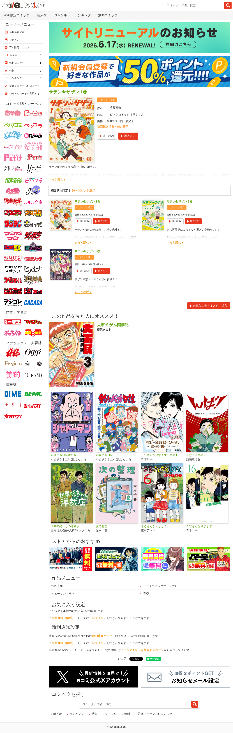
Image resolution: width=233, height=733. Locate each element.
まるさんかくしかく (154, 526)
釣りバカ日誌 (104, 455)
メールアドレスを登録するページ (142, 650)
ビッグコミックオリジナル (127, 114)
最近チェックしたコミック (155, 714)
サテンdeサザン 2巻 (179, 201)
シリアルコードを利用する (24, 93)
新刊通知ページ (102, 636)
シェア (122, 658)
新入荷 (42, 15)
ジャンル (60, 15)
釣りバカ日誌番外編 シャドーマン (72, 455)
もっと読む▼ (57, 179)
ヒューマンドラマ (62, 593)
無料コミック (107, 15)
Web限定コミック (16, 15)
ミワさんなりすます (199, 526)
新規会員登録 (16, 32)
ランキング (83, 15)
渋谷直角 (115, 107)
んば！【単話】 (196, 455)
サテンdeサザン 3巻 (87, 251)
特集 (94, 714)
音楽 (146, 593)
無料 (127, 714)
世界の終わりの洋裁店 (65, 526)
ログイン (97, 618)
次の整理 (101, 526)
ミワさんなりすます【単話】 (159, 455)
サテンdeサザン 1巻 (87, 201)
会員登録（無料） (63, 618)
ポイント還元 (108, 100)
